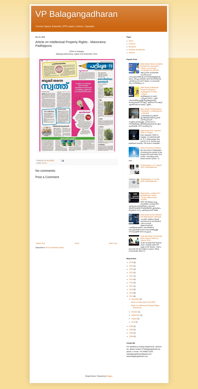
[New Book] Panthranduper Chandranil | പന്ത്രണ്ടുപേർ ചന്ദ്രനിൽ (151, 111)
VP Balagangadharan (76, 14)
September (135, 315)
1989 (131, 336)
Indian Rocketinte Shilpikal (150, 148)
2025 (131, 262)
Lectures (132, 44)
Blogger (109, 376)
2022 (131, 273)
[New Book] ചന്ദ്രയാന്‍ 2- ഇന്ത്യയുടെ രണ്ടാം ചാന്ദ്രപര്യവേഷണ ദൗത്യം (150, 196)
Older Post (113, 243)
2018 (131, 283)
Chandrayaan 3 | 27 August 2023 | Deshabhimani (150, 166)
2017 (131, 286)
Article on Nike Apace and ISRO (143, 302)
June (133, 322)
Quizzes (132, 53)
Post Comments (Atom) (55, 248)
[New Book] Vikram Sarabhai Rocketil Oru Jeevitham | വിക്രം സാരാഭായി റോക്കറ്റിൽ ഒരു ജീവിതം (151, 67)
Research (132, 47)
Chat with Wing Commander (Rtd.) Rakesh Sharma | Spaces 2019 (151, 238)
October (134, 312)
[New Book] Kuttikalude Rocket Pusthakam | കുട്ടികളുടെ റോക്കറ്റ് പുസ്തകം (149, 91)
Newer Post (40, 243)
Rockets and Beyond (137, 50)
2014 (131, 296)
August (134, 319)
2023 (131, 269)
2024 (131, 266)
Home (77, 243)
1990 (131, 333)
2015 (131, 293)
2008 (131, 326)
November (135, 299)
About (131, 41)
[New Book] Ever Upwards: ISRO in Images (150, 132)
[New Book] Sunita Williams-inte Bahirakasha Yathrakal (151, 216)
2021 (131, 276)
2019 (131, 279)
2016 (131, 289)
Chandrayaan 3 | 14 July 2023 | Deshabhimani (149, 180)
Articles (44, 163)
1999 (131, 330)
